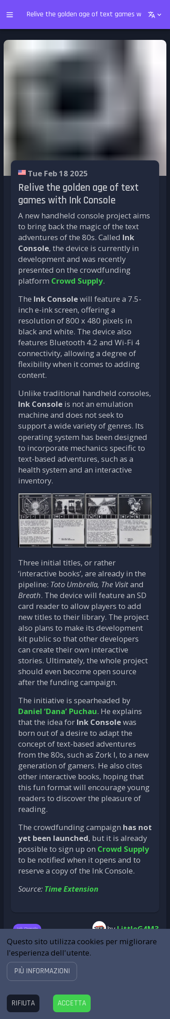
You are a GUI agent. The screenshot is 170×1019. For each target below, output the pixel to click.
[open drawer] (9, 14)
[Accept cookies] (72, 1003)
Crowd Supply (77, 280)
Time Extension (71, 889)
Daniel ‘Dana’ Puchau (57, 711)
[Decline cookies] (23, 1003)
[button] (42, 971)
